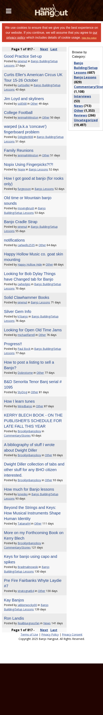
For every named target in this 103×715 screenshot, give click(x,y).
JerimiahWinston (28, 117)
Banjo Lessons (38, 169)
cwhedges (24, 284)
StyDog (22, 392)
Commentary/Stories (17, 435)
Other (34, 103)
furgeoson (24, 189)
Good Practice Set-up (23, 56)
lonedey (23, 494)
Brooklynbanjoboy (29, 431)
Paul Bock (24, 349)
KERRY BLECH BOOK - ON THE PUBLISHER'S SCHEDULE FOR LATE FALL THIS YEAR (33, 420)
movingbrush (26, 208)
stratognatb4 (26, 591)
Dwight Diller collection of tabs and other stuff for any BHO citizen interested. (34, 469)
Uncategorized (86, 120)
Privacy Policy (50, 634)
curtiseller (24, 85)
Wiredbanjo (25, 406)
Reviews (80, 115)
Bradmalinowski (28, 567)
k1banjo (23, 316)
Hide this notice (89, 38)
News (47, 623)
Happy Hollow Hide (30, 264)
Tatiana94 (24, 523)
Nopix (21, 169)
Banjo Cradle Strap (20, 222)
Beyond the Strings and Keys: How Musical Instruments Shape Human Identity (32, 513)
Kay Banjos (14, 600)
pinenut (22, 61)
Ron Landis (14, 618)
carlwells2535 (26, 245)
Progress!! (13, 344)
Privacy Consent (72, 634)
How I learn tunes (19, 401)
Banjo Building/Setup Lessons (86, 68)
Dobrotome (25, 373)
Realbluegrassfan (29, 623)
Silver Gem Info (17, 311)
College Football (18, 112)
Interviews (82, 96)
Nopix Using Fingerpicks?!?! (28, 164)
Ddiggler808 (25, 137)
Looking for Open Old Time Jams (33, 330)
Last (53, 49)
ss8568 (22, 103)
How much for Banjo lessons (29, 489)
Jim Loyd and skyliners (24, 99)
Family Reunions (18, 150)
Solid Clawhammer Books (26, 297)
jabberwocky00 (27, 605)
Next (44, 49)
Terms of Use (29, 634)
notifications (14, 240)
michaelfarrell (26, 335)
